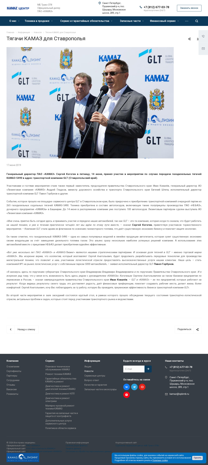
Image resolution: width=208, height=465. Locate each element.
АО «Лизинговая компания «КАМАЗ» (44, 451)
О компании (13, 366)
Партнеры (12, 375)
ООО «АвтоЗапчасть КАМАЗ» (40, 448)
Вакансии (12, 389)
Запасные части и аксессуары (100, 389)
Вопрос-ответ (91, 380)
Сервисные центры (94, 375)
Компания (12, 360)
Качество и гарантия (95, 385)
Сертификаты (14, 371)
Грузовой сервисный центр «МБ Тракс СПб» (137, 445)
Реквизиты (12, 394)
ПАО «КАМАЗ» (33, 445)
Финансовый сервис (164, 20)
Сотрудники (13, 380)
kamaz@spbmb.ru (179, 393)
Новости (88, 371)
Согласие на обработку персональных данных (89, 451)
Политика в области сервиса (60, 428)
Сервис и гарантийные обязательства (86, 20)
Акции (87, 366)
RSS (198, 39)
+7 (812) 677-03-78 (156, 7)
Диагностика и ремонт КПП (60, 393)
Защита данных (73, 448)
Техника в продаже (39, 20)
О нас (14, 20)
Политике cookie (160, 460)
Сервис (50, 360)
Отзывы (11, 385)
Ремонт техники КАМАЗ (58, 374)
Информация (92, 360)
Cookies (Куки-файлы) (77, 445)
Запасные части (132, 20)
